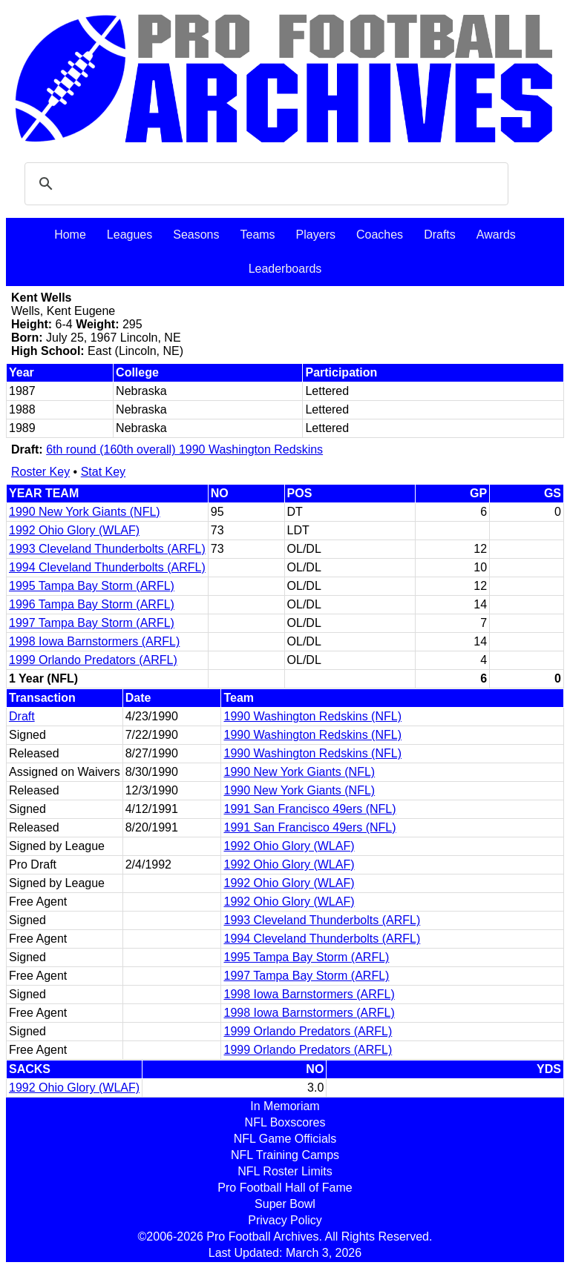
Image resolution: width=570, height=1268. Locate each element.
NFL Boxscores (285, 1122)
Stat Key (103, 471)
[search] (264, 184)
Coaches (379, 234)
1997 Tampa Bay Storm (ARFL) (91, 623)
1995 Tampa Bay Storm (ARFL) (91, 586)
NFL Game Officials (285, 1138)
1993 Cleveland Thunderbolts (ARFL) (107, 548)
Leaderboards (285, 268)
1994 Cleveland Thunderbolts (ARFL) (107, 567)
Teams (257, 234)
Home (70, 234)
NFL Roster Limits (285, 1171)
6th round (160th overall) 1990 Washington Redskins (184, 449)
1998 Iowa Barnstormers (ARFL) (94, 641)
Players (315, 234)
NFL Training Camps (285, 1155)
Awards (496, 234)
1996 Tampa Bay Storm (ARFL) (91, 604)
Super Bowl (285, 1204)
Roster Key (40, 471)
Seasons (196, 234)
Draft (22, 716)
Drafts (440, 234)
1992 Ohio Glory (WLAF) (74, 530)
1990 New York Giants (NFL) (84, 511)
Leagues (129, 234)
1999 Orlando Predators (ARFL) (93, 660)
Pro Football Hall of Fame (284, 1187)
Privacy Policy (285, 1220)
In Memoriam (284, 1106)
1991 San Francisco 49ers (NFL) (309, 809)
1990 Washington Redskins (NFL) (312, 716)
